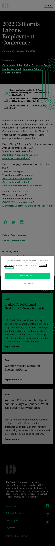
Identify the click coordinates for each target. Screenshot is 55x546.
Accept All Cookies (27, 276)
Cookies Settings (27, 283)
